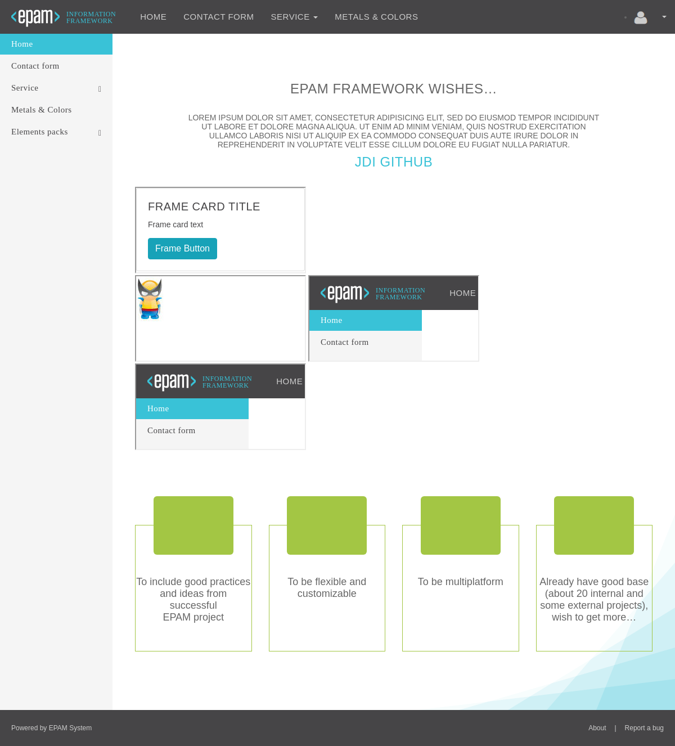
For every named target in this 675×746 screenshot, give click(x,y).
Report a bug (644, 728)
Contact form (218, 16)
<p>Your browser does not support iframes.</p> (220, 230)
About (597, 728)
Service (294, 16)
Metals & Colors (376, 16)
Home (153, 16)
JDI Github (394, 161)
